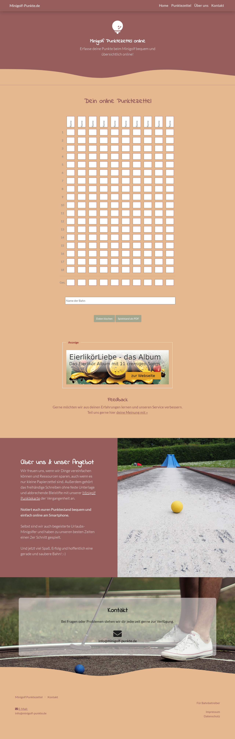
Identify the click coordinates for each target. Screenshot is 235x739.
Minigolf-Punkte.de (25, 5)
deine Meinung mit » (132, 412)
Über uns (201, 5)
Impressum (213, 711)
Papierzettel (46, 481)
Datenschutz (212, 716)
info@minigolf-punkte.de (117, 641)
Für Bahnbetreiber (208, 703)
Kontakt (217, 5)
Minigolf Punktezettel (29, 697)
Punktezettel (181, 5)
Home (163, 5)
